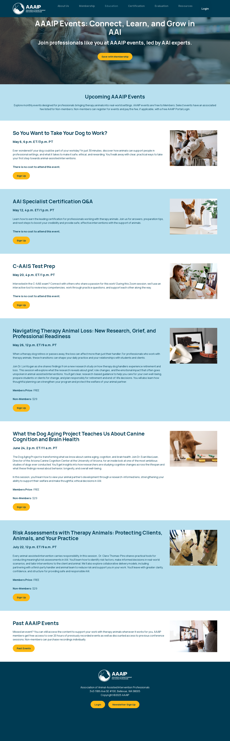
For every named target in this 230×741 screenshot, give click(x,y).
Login (96, 715)
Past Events (25, 657)
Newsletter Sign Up (125, 715)
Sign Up (22, 177)
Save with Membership (115, 57)
